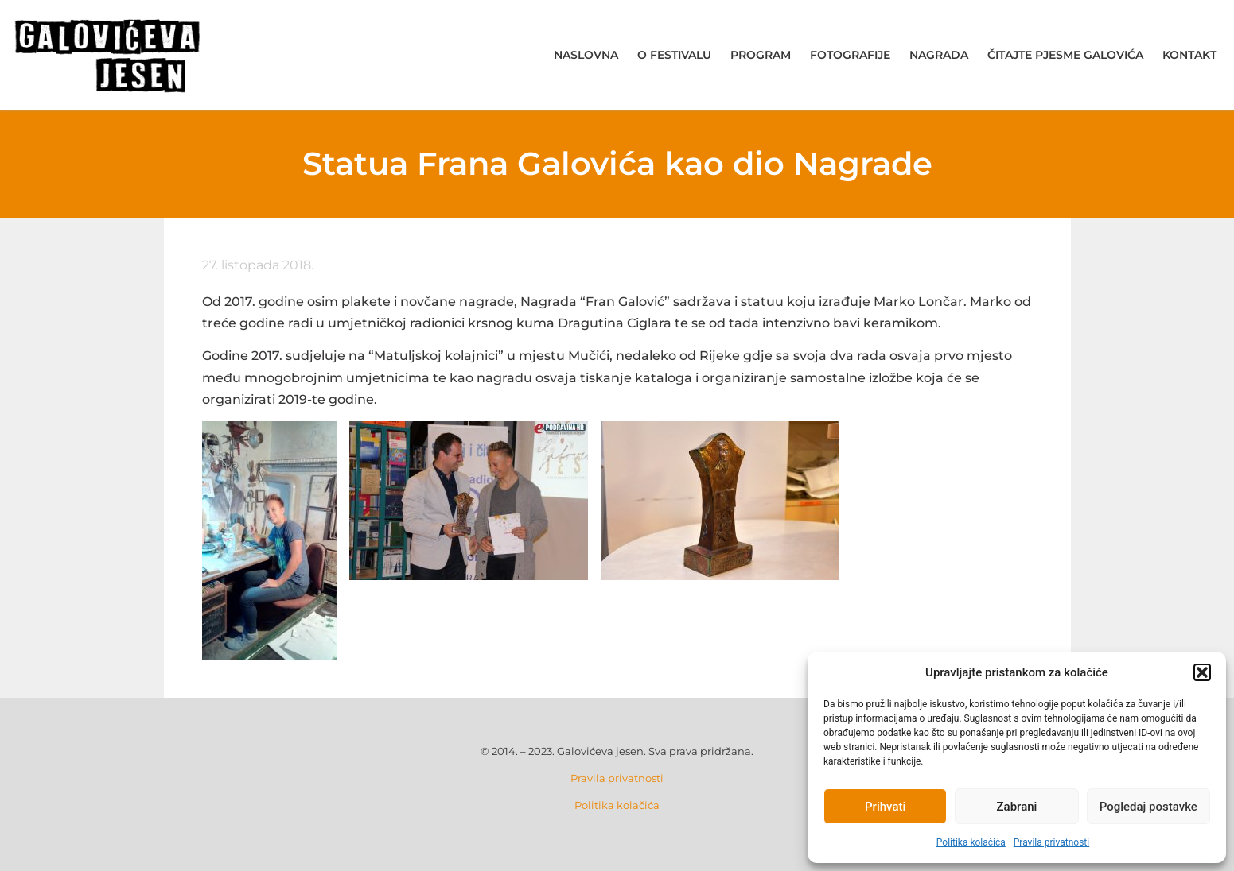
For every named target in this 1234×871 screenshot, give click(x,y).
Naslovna (586, 55)
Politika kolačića (971, 842)
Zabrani (1017, 806)
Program (760, 55)
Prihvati (885, 806)
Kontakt (1189, 55)
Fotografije (850, 55)
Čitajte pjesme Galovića (1065, 55)
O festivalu (674, 55)
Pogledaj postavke (1148, 806)
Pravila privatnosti (1051, 842)
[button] (1202, 672)
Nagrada (938, 55)
